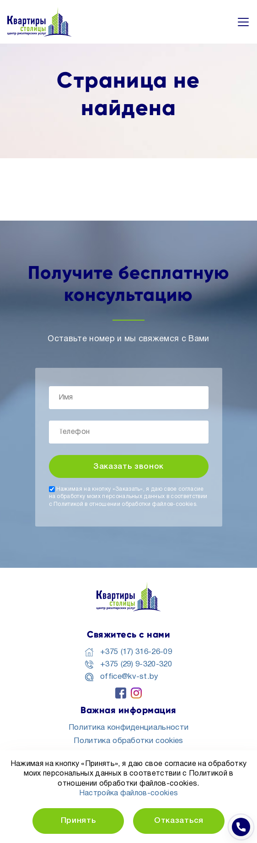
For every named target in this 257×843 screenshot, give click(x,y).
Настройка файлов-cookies (128, 793)
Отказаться (178, 820)
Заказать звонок (128, 466)
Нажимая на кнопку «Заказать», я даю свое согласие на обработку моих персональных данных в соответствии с (128, 496)
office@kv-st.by (129, 676)
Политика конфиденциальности (129, 727)
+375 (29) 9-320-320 (136, 664)
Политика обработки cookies (128, 741)
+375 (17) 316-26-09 (136, 652)
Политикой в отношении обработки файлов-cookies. (126, 504)
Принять (78, 820)
